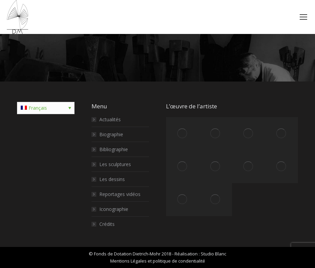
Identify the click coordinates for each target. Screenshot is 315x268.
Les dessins (112, 179)
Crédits (107, 224)
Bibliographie (113, 149)
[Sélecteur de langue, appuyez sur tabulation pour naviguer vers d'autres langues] (45, 108)
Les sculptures (115, 164)
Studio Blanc (213, 254)
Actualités (110, 119)
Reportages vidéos (119, 194)
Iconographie (113, 209)
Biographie (111, 134)
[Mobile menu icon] (303, 17)
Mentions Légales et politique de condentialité (157, 261)
